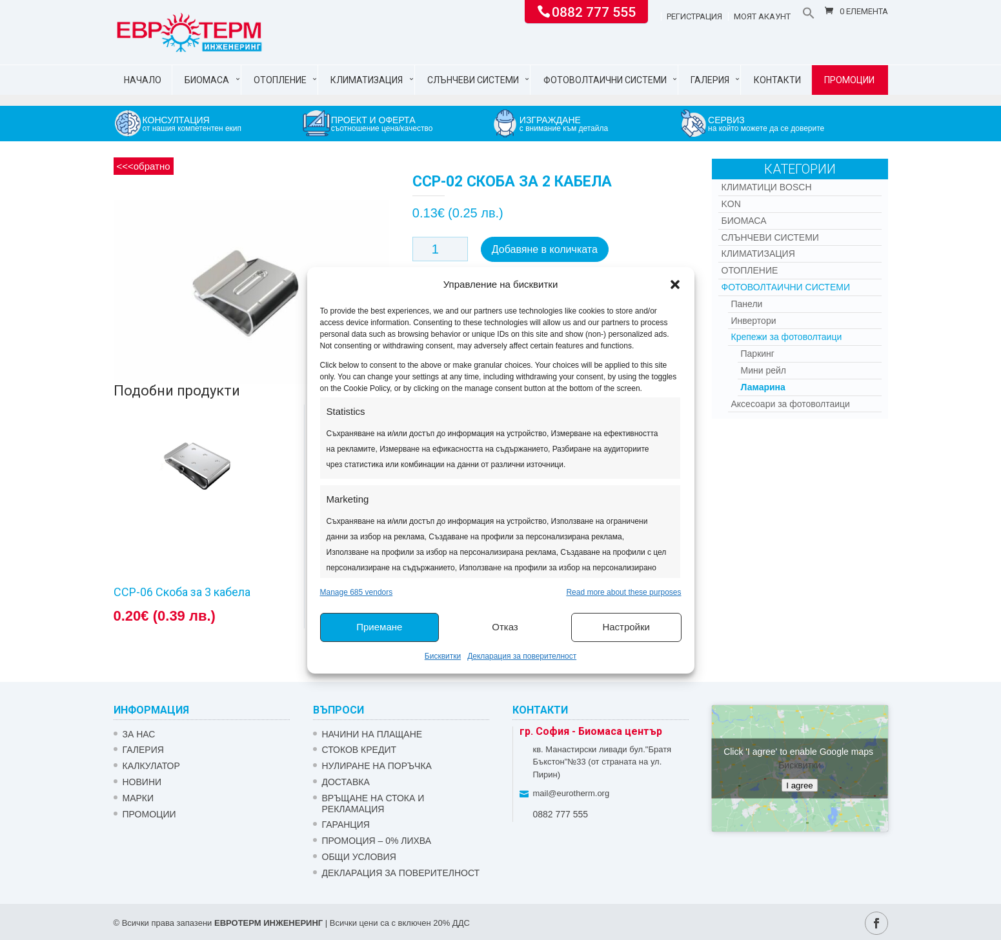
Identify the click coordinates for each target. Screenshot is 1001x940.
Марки (138, 798)
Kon (731, 204)
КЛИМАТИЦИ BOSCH (767, 187)
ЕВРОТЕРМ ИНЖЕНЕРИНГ (268, 923)
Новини (142, 782)
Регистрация (694, 16)
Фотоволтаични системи (605, 80)
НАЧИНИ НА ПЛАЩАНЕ (372, 734)
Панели (747, 304)
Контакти (777, 80)
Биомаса (207, 80)
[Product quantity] (440, 249)
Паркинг (757, 353)
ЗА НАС (139, 734)
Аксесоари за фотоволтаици (790, 404)
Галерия (710, 80)
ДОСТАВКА (346, 782)
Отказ (505, 626)
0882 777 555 (594, 11)
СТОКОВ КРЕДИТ (359, 750)
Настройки (626, 626)
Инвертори (753, 320)
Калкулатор (151, 766)
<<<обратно (143, 166)
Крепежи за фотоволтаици (786, 337)
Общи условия (359, 857)
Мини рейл (764, 370)
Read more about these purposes (623, 592)
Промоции (849, 80)
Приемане (379, 626)
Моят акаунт (762, 16)
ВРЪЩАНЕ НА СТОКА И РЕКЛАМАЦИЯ (373, 803)
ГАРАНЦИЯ (346, 824)
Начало (142, 80)
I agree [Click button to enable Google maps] (799, 785)
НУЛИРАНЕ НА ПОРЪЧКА (377, 766)
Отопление (280, 80)
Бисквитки (443, 656)
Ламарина (763, 387)
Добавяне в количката (545, 249)
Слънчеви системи (473, 80)
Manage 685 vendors (356, 592)
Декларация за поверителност (521, 656)
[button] (675, 284)
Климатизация (366, 80)
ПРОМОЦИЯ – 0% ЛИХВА (377, 840)
